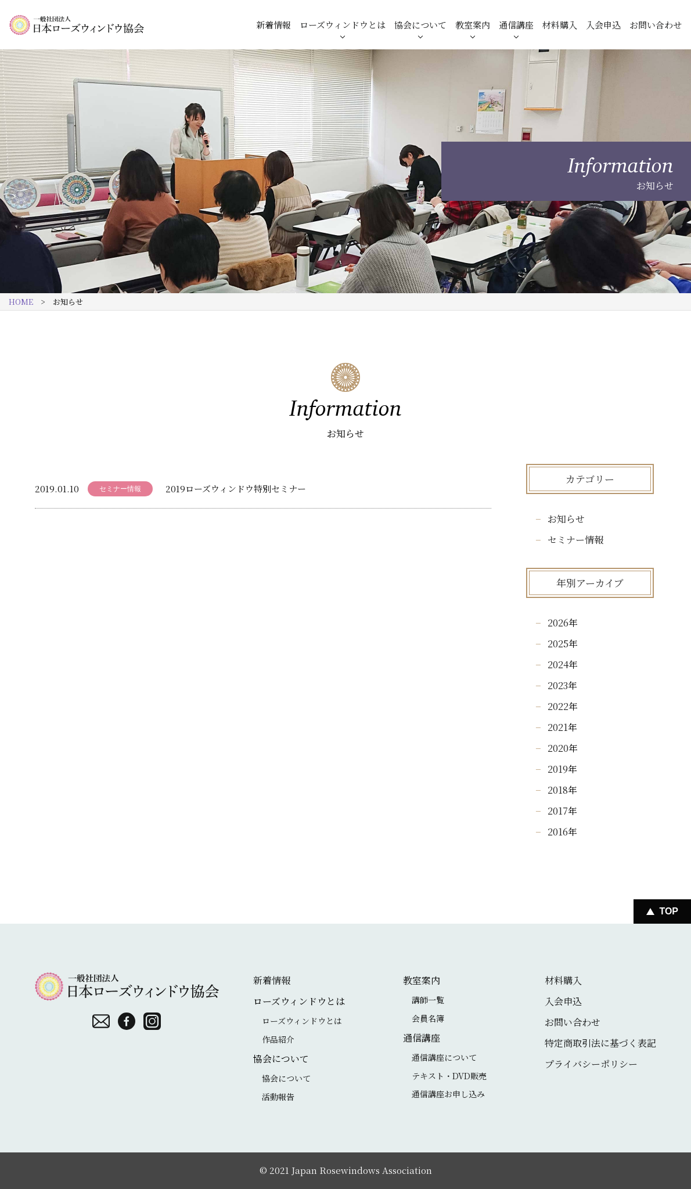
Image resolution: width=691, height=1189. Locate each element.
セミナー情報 (575, 539)
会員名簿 (428, 1018)
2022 (558, 706)
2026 (558, 622)
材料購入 (559, 25)
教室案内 (472, 25)
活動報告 (278, 1096)
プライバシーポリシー (591, 1064)
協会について (420, 25)
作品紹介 (278, 1039)
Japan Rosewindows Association (361, 1170)
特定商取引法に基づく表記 (600, 1043)
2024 (558, 664)
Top (668, 911)
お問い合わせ (655, 25)
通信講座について (444, 1057)
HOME (21, 301)
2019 (558, 769)
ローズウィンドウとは (343, 25)
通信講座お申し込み (448, 1094)
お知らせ (566, 518)
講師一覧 (428, 1000)
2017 (558, 810)
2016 (558, 831)
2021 (558, 727)
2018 (558, 790)
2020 (558, 748)
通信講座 (516, 25)
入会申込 (603, 25)
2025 (558, 643)
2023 (558, 685)
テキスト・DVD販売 (449, 1076)
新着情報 (273, 25)
